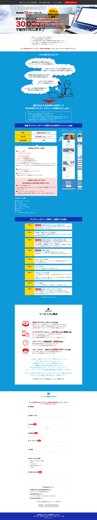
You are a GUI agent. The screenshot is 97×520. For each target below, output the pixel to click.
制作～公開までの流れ (44, 2)
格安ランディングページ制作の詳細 (28, 2)
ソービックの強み (57, 2)
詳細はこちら (49, 37)
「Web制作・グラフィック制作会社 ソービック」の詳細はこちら (48, 379)
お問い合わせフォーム (48, 225)
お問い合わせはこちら (70, 2)
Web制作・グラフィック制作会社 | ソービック (48, 514)
